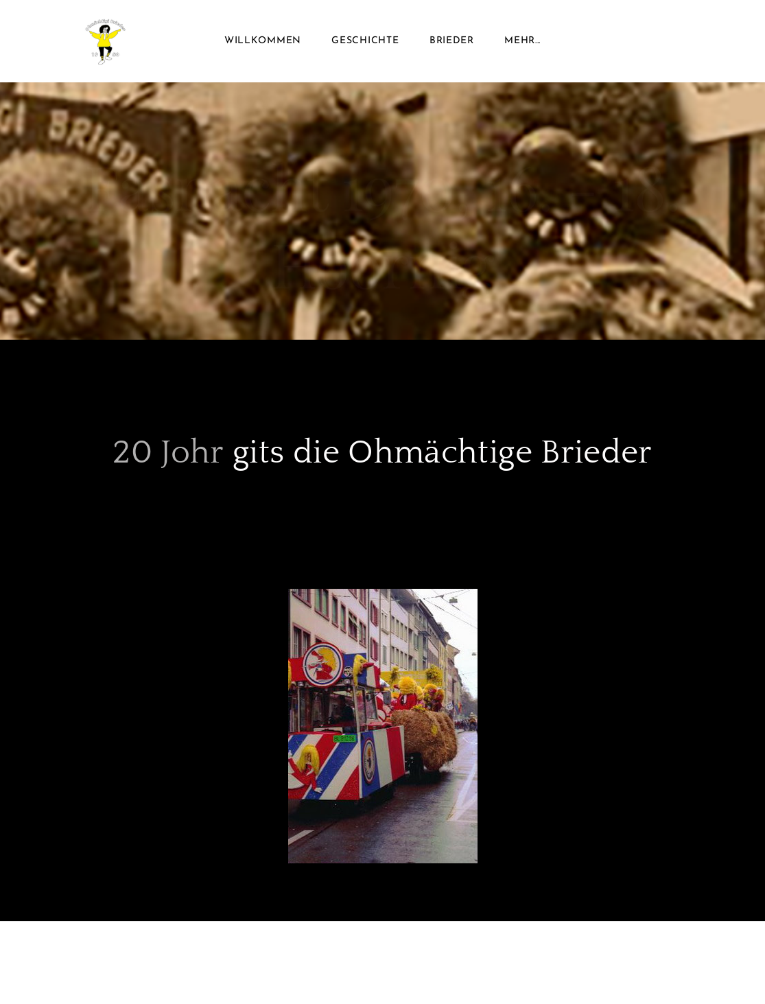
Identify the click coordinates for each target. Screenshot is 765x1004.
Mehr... (522, 41)
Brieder (451, 41)
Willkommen (262, 41)
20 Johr (168, 452)
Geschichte (365, 41)
